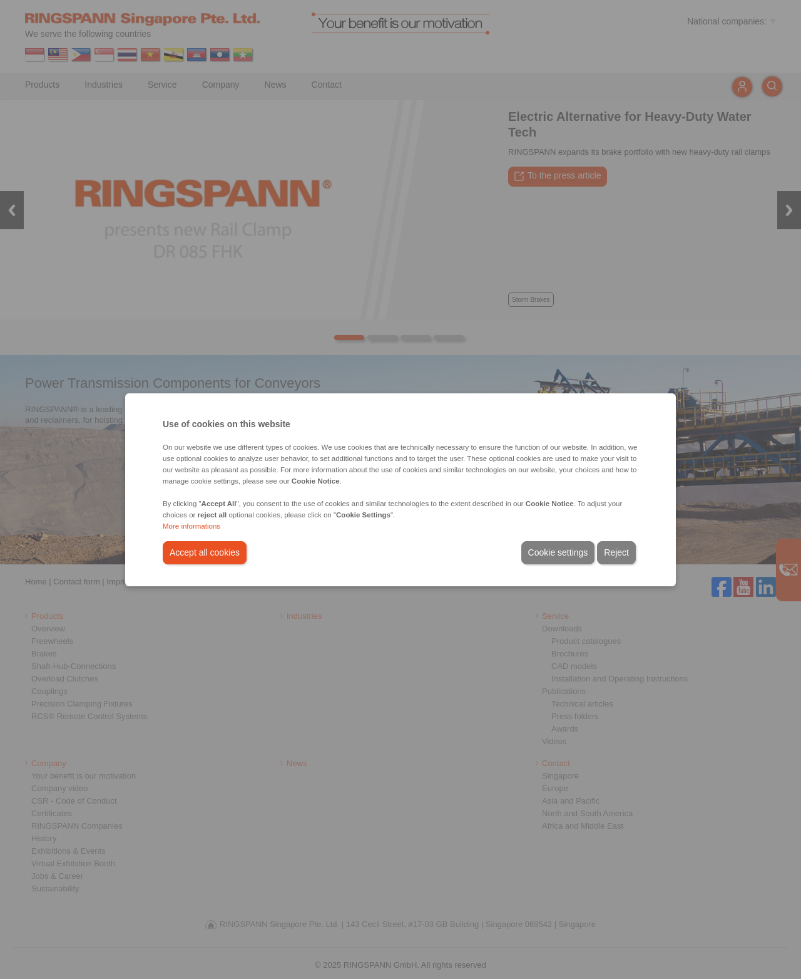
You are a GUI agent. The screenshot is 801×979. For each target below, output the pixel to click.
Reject (616, 552)
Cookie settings (558, 552)
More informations (191, 526)
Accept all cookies (205, 552)
